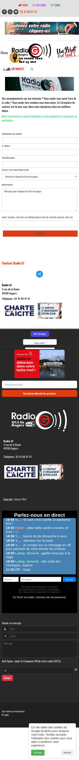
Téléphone (8, 158)
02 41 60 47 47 (28, 11)
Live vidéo (39, 5)
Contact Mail (20, 505)
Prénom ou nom (12, 134)
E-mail (7, 146)
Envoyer (7, 683)
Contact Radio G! (13, 263)
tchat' (56, 5)
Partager (40, 339)
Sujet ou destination (15, 169)
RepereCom (19, 716)
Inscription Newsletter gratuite (39, 399)
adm (5, 720)
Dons (23, 5)
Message (8, 184)
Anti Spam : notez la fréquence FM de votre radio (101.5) (37, 217)
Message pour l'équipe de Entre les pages (39, 200)
